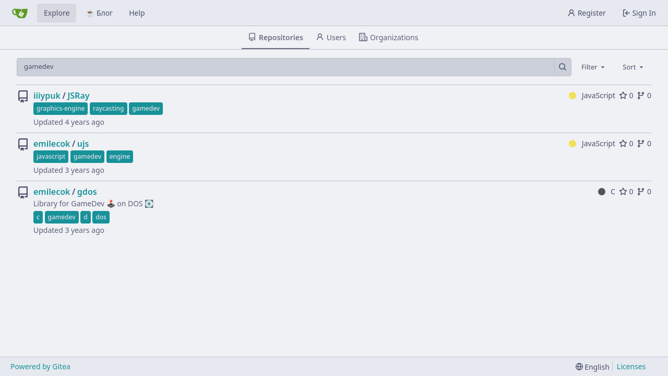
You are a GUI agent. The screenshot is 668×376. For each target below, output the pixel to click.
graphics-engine (61, 108)
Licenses (631, 366)
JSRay (78, 95)
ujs (83, 143)
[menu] (593, 367)
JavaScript (592, 95)
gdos (87, 191)
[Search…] (562, 67)
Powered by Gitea (40, 366)
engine (120, 156)
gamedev (146, 108)
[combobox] (594, 67)
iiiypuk (47, 95)
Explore (56, 13)
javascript (51, 156)
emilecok (51, 143)
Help (137, 13)
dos (101, 217)
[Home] (19, 13)
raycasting (108, 108)
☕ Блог (99, 13)
